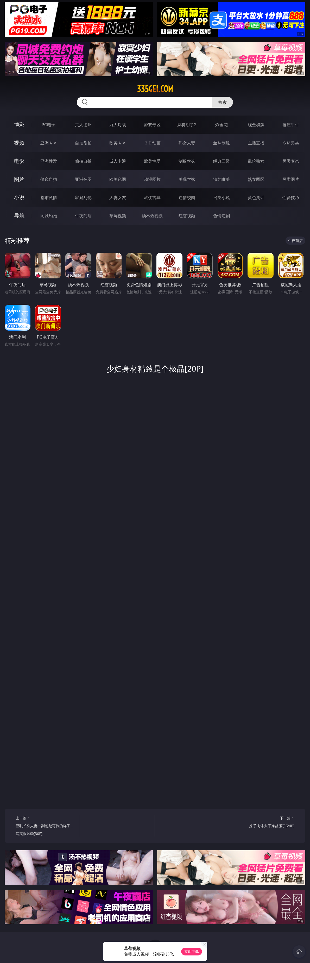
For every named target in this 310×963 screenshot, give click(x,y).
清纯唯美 (221, 179)
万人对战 (117, 124)
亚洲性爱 (48, 161)
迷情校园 (187, 197)
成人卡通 (117, 161)
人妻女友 (117, 197)
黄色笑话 (256, 197)
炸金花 (221, 124)
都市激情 (48, 197)
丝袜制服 (221, 143)
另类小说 (221, 197)
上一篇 (46, 826)
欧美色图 (117, 179)
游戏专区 (152, 124)
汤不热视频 (152, 216)
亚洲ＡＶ (48, 143)
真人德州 (83, 124)
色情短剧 (221, 216)
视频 (19, 142)
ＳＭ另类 (290, 143)
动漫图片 (152, 179)
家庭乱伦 (83, 197)
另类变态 (290, 161)
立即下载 (191, 951)
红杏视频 (187, 216)
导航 (19, 215)
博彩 (19, 124)
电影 (19, 160)
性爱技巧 (290, 197)
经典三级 (221, 161)
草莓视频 (117, 216)
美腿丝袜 (187, 179)
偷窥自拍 (48, 179)
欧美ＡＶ (117, 143)
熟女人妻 (187, 143)
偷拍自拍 (83, 161)
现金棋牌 (256, 124)
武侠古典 (152, 197)
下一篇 (263, 822)
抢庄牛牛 (290, 124)
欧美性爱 (152, 161)
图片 (19, 179)
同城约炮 (48, 216)
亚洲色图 (83, 179)
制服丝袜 (187, 161)
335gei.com (155, 89)
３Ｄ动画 (152, 143)
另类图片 (290, 179)
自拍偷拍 (83, 143)
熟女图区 (256, 179)
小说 (19, 197)
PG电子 (48, 124)
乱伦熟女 (256, 161)
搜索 (222, 102)
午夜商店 (83, 216)
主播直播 (256, 143)
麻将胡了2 (186, 124)
